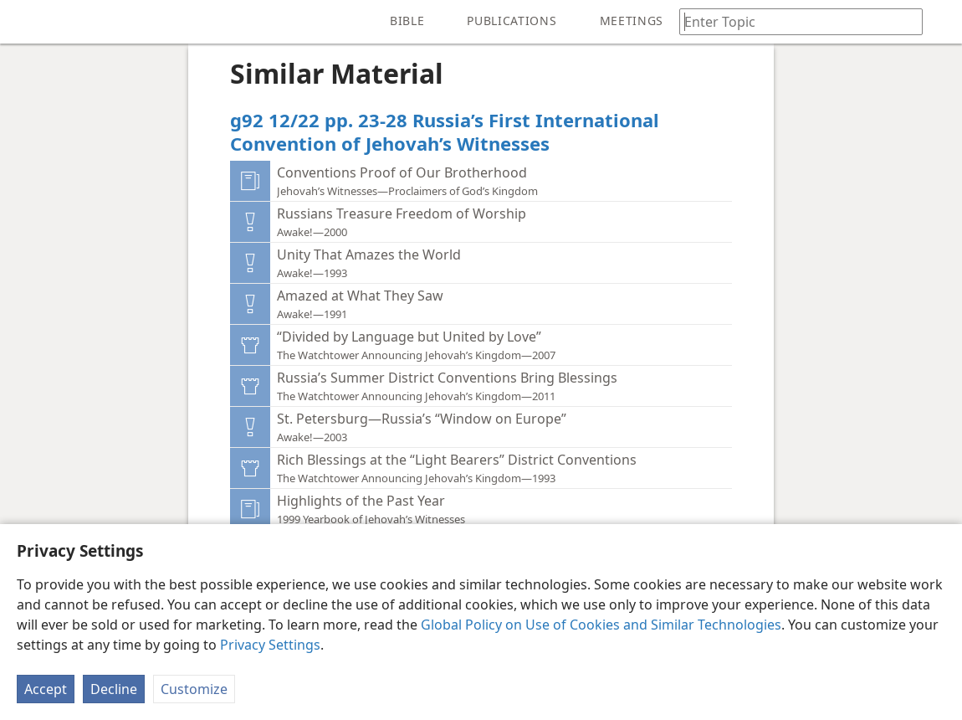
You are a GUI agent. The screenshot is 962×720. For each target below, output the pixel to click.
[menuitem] (25, 21)
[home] (25, 21)
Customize (194, 689)
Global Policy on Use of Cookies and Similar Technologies (601, 624)
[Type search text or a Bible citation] (793, 21)
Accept (45, 689)
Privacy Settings (270, 644)
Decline (113, 689)
